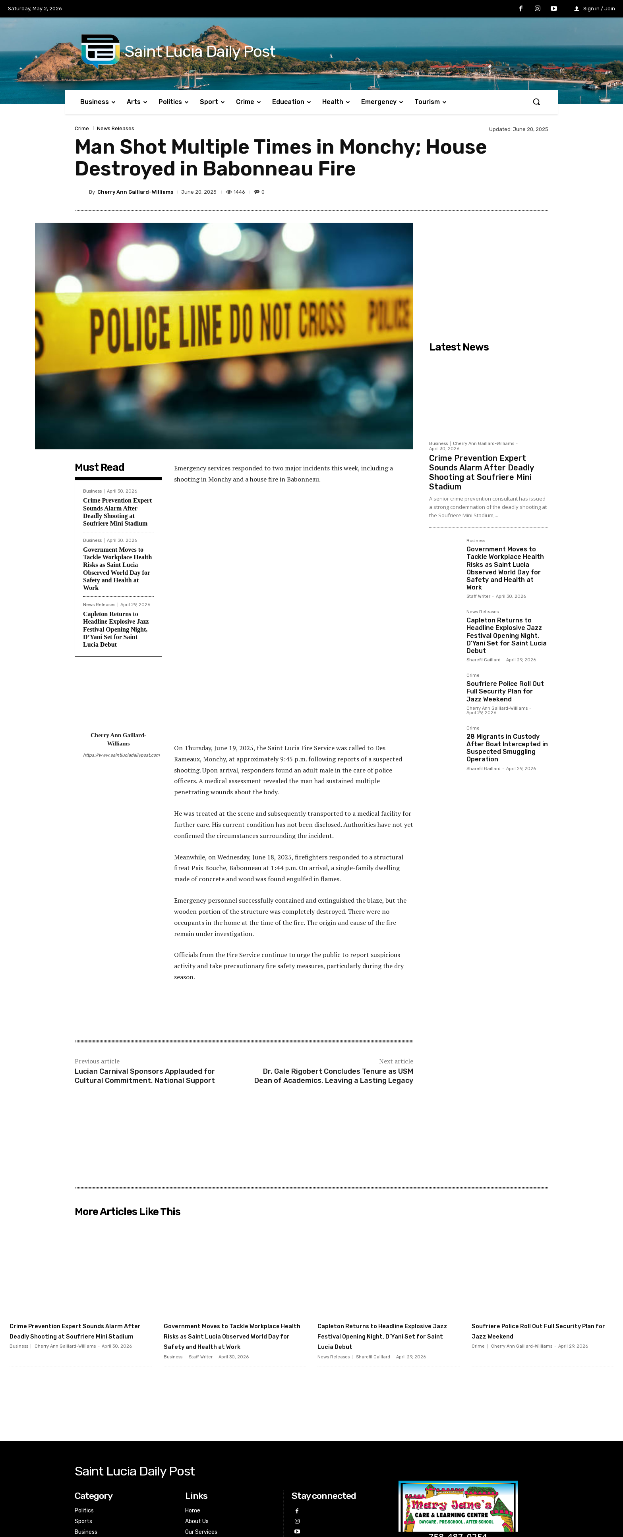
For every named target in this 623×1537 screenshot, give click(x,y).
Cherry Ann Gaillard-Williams (135, 192)
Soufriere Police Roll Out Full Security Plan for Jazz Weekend (505, 691)
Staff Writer (478, 596)
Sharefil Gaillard (483, 660)
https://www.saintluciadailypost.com (118, 755)
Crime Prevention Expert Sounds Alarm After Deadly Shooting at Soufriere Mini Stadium (481, 472)
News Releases (115, 128)
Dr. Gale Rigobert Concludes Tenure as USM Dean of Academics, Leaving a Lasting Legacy (333, 944)
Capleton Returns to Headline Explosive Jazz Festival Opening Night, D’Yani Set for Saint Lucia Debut (116, 629)
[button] (536, 102)
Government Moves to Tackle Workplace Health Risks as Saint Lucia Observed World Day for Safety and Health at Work (505, 568)
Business (92, 491)
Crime (82, 128)
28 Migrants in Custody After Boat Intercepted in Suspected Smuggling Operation (507, 748)
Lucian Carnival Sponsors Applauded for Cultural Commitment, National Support (145, 944)
